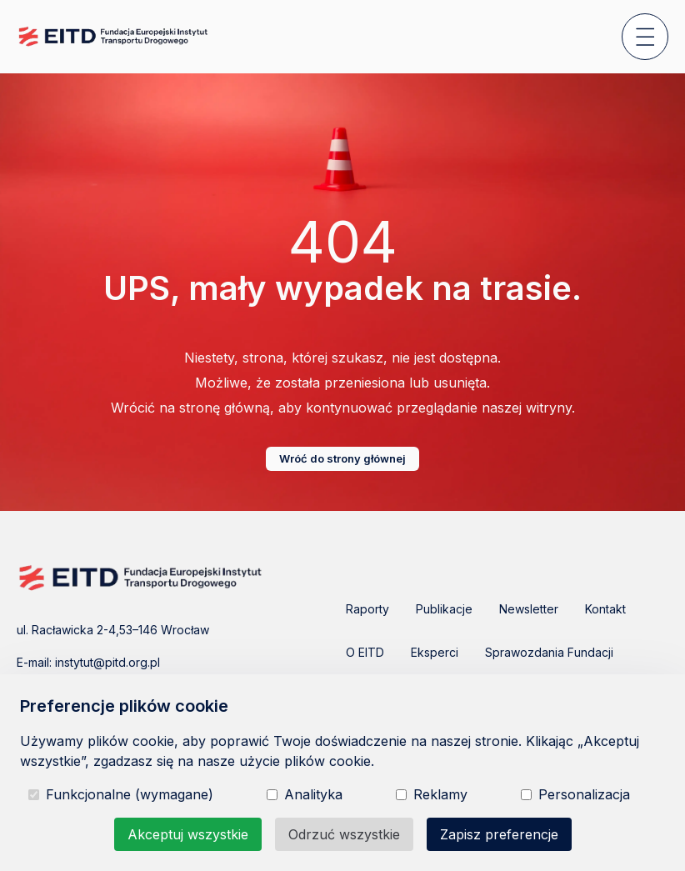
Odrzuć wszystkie (344, 834)
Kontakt (605, 609)
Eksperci (434, 652)
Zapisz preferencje (499, 834)
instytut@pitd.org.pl (107, 662)
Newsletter (528, 609)
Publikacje (444, 609)
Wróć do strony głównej (342, 458)
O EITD (365, 652)
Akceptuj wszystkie (188, 834)
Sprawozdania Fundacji (549, 652)
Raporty (367, 609)
